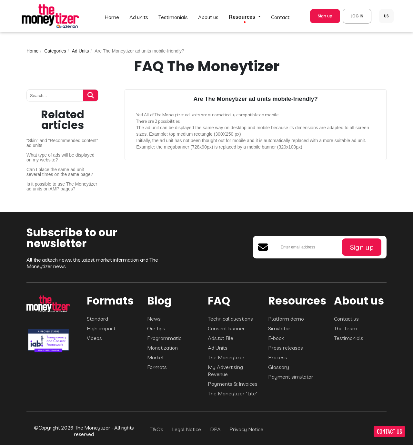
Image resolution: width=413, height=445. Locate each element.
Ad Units (80, 50)
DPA (215, 429)
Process (277, 357)
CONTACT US (389, 431)
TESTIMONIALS (173, 17)
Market (155, 357)
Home (32, 50)
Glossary (278, 367)
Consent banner (226, 328)
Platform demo (286, 318)
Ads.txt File (220, 338)
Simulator (279, 328)
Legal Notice (186, 429)
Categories (55, 50)
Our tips (156, 328)
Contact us (346, 318)
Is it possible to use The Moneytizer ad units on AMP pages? (61, 186)
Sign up (325, 16)
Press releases (285, 347)
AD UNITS (138, 17)
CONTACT (280, 17)
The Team (345, 328)
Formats (157, 367)
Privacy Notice (246, 429)
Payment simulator (290, 376)
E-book (276, 338)
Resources (243, 17)
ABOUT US (208, 17)
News (154, 318)
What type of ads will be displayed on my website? (60, 157)
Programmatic (164, 338)
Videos (94, 338)
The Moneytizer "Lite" (232, 393)
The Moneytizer (226, 357)
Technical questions (230, 318)
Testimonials (348, 338)
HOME (112, 17)
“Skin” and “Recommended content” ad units (62, 143)
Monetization (162, 347)
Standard (97, 318)
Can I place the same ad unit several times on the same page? (59, 172)
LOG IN (357, 16)
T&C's (156, 429)
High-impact (101, 328)
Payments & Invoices (232, 384)
